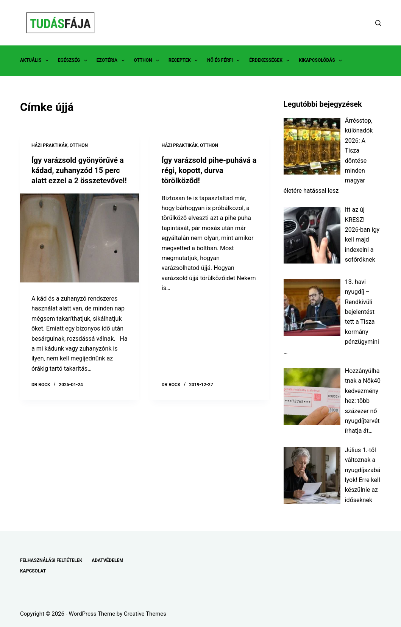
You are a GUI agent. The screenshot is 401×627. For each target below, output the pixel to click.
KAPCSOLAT (33, 571)
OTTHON (148, 60)
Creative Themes (145, 613)
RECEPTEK (185, 60)
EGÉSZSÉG (74, 60)
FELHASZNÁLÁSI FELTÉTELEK (51, 560)
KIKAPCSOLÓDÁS (322, 60)
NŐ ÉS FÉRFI (225, 60)
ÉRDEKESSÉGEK (270, 60)
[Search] (378, 23)
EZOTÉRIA (112, 60)
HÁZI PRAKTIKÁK (49, 145)
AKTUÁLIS (35, 60)
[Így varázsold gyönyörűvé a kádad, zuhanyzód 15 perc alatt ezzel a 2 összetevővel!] (79, 236)
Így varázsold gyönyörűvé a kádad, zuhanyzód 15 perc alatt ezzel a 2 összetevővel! (79, 170)
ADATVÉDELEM (107, 560)
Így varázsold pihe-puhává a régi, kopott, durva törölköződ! (209, 170)
